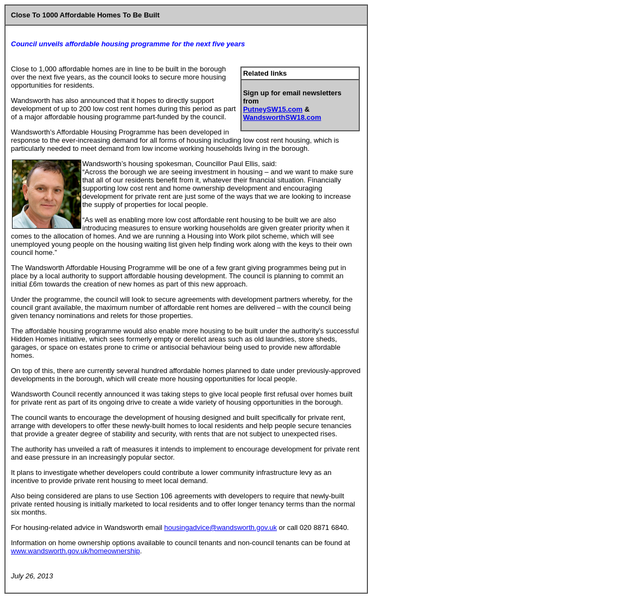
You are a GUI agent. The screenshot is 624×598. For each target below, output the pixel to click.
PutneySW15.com (272, 109)
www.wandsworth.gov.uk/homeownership (75, 551)
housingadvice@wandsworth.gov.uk (220, 527)
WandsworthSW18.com (282, 117)
